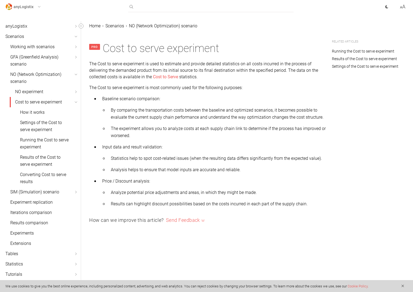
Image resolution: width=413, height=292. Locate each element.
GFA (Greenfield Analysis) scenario (34, 60)
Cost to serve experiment (38, 102)
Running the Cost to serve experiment (44, 143)
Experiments (22, 233)
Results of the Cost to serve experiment (40, 161)
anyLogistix (16, 26)
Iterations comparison (31, 212)
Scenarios (14, 36)
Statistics (14, 264)
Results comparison (29, 222)
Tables (11, 253)
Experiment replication (31, 202)
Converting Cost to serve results (43, 178)
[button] (28, 6)
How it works (32, 112)
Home (95, 25)
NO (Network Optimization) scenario (35, 78)
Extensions (20, 243)
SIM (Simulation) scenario (34, 191)
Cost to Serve (165, 76)
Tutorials (13, 274)
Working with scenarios (32, 46)
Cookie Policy (358, 286)
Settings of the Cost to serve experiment (41, 126)
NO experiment (29, 91)
